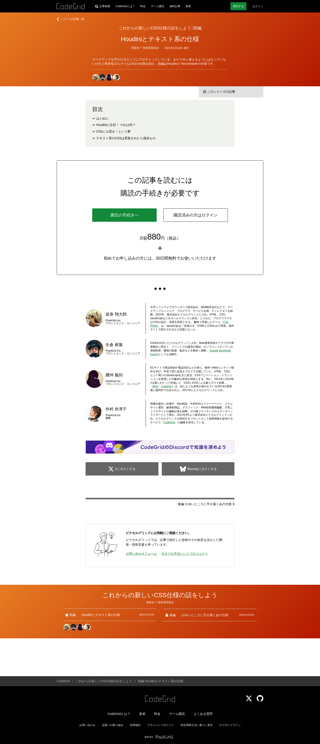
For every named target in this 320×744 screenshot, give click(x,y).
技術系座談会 (151, 47)
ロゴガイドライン (230, 725)
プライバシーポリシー (160, 725)
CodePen (166, 386)
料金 (143, 6)
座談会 (135, 47)
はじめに (102, 118)
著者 (188, 6)
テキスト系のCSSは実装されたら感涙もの (126, 138)
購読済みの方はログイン (196, 215)
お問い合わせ (87, 725)
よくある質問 (203, 714)
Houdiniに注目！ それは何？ (116, 125)
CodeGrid (169, 422)
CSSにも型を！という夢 (113, 131)
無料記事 (175, 6)
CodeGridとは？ (125, 6)
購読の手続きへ (124, 215)
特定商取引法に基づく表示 (197, 725)
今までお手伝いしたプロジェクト (184, 553)
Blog (155, 386)
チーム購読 (157, 6)
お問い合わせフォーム (141, 553)
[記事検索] (102, 6)
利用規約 (135, 725)
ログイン (257, 6)
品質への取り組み (112, 725)
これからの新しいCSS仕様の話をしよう (155, 28)
